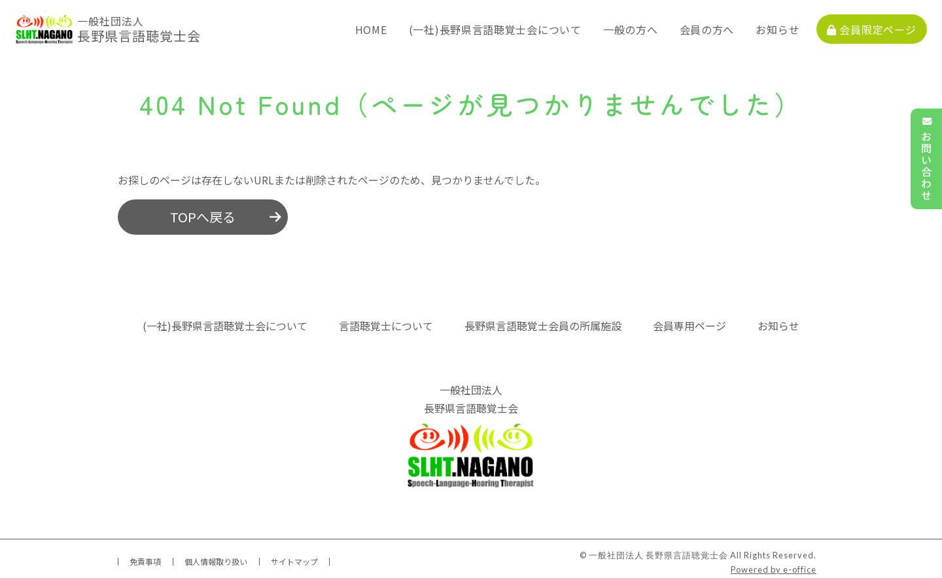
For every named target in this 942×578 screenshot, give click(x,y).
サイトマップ (294, 555)
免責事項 (145, 555)
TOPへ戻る (203, 210)
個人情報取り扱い (215, 555)
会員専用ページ (689, 320)
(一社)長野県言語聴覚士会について (502, 26)
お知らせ (785, 26)
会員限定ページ (879, 26)
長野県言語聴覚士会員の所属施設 (542, 320)
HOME (378, 26)
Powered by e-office (773, 563)
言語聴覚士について (386, 320)
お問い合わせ (926, 158)
